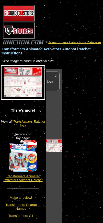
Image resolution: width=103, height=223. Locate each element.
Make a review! (21, 197)
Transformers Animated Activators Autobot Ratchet (22, 178)
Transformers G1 (20, 216)
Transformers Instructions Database (74, 42)
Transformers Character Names (23, 206)
